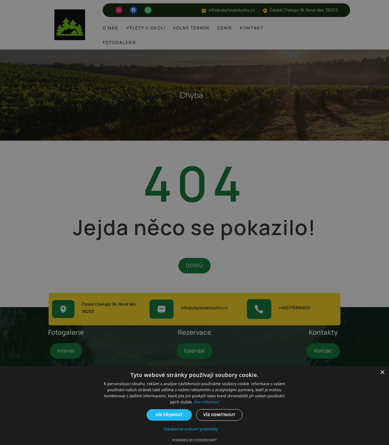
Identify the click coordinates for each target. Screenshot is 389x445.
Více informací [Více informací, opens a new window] (206, 402)
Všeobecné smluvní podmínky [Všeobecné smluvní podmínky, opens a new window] (190, 429)
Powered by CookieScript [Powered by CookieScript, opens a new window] (194, 440)
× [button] (382, 372)
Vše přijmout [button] (169, 414)
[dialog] (194, 222)
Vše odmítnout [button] (219, 414)
